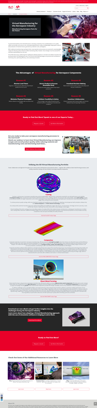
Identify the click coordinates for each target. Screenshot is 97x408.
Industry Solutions (41, 11)
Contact (77, 5)
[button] (87, 5)
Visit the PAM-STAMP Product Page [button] (48, 296)
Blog (81, 11)
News (78, 11)
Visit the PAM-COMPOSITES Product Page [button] (48, 256)
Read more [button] (48, 389)
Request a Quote (38, 123)
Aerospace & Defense (23, 14)
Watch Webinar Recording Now (35, 149)
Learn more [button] (21, 389)
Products (49, 11)
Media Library (82, 5)
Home (9, 14)
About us (85, 11)
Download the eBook (35, 320)
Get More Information (57, 123)
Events (74, 11)
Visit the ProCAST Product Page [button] (48, 215)
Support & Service (66, 11)
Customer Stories (57, 11)
